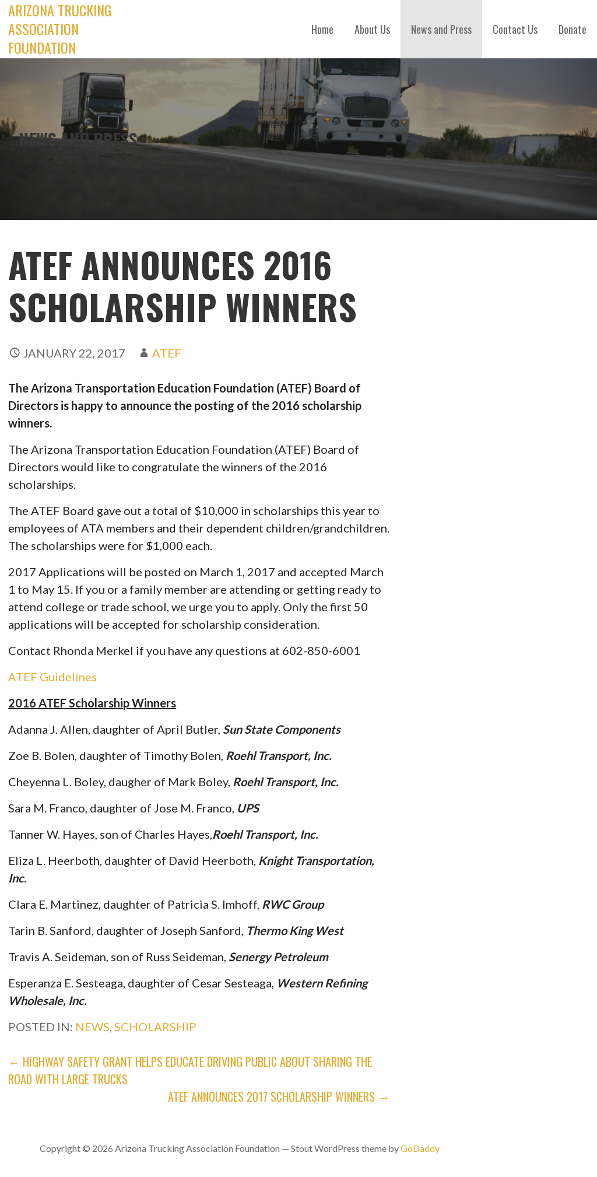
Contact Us (515, 29)
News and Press (441, 29)
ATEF (166, 353)
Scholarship (155, 1027)
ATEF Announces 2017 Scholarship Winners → (278, 1096)
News (92, 1027)
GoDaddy (420, 1148)
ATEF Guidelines (52, 677)
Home (322, 29)
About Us (372, 29)
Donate (573, 29)
